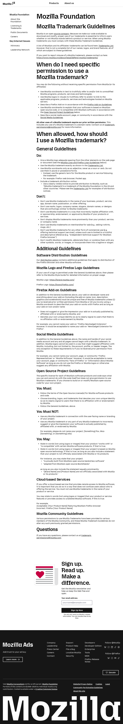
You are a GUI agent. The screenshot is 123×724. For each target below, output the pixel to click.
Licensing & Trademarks (16, 27)
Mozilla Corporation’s (15, 684)
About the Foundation (16, 20)
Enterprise (90, 649)
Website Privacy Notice (82, 684)
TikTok (115, 647)
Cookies (99, 684)
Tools (87, 652)
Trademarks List (105, 46)
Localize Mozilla (73, 652)
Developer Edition (93, 646)
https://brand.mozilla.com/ (61, 280)
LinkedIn (112, 647)
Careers (14, 36)
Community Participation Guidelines (88, 688)
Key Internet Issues (20, 41)
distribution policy (49, 260)
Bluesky (105, 647)
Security (70, 656)
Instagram (108, 647)
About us (69, 3)
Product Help (72, 646)
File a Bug (70, 649)
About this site (79, 691)
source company (61, 34)
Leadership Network (20, 50)
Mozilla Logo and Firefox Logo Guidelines (80, 162)
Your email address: (70, 598)
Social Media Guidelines (51, 117)
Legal (107, 684)
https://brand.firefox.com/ (61, 285)
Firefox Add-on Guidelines (99, 104)
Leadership (52, 646)
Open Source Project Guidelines (59, 112)
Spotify (118, 647)
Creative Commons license (46, 689)
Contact (51, 656)
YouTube (115, 658)
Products (54, 3)
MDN (87, 656)
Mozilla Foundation (19, 14)
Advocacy (15, 45)
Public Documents (19, 32)
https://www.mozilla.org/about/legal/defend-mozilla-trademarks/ (67, 58)
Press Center (53, 649)
